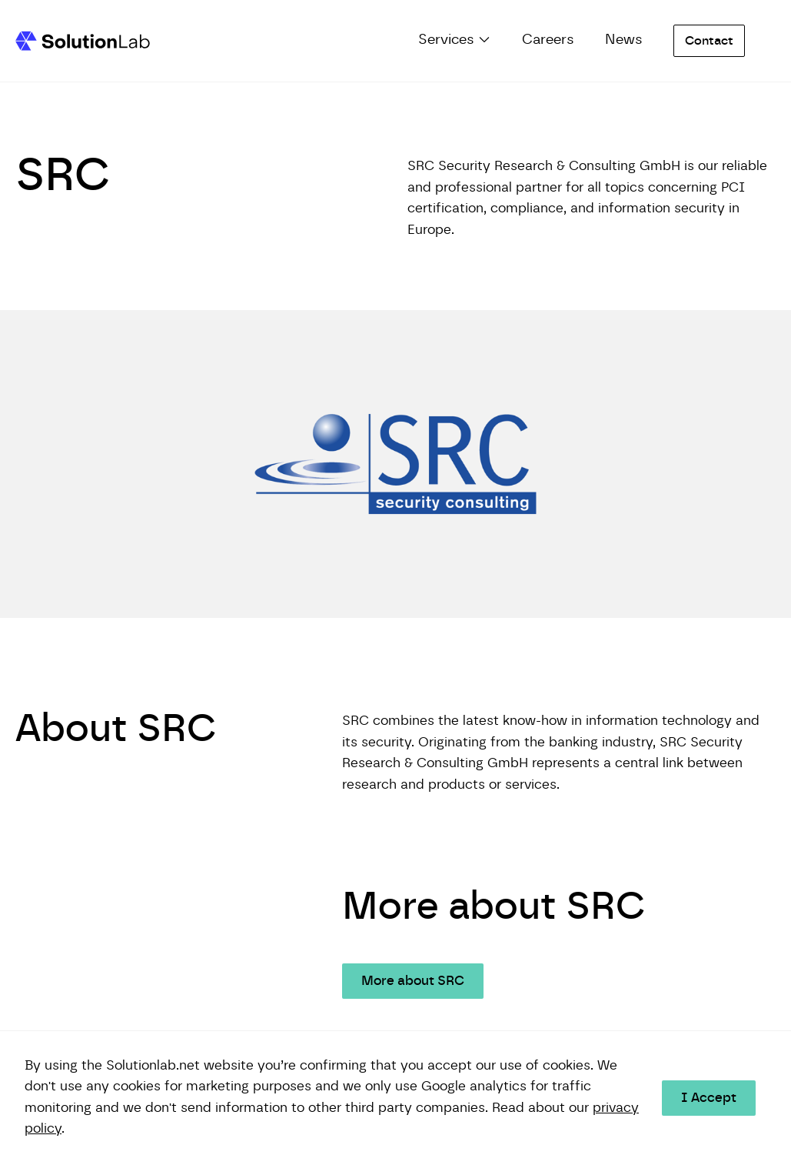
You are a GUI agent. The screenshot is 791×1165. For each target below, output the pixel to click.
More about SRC (412, 981)
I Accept (708, 1098)
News (624, 40)
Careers (548, 40)
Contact (709, 41)
